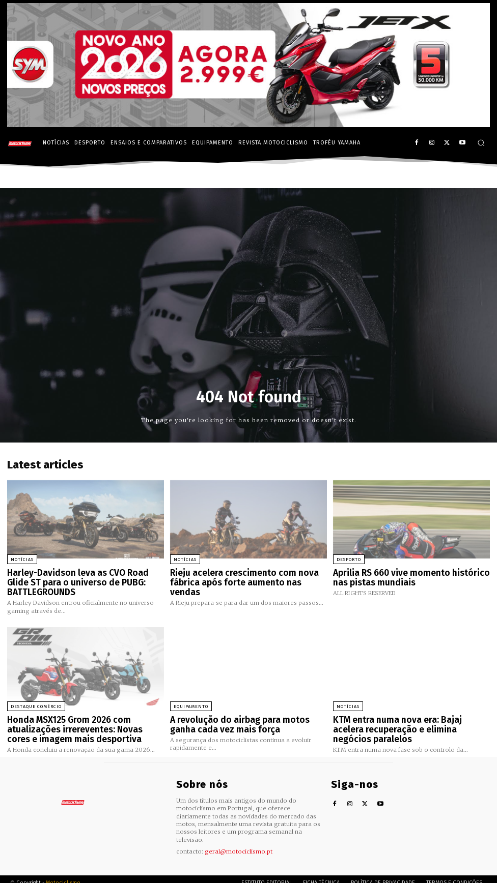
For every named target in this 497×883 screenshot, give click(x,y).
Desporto (349, 559)
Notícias (22, 559)
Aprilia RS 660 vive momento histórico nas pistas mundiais (410, 576)
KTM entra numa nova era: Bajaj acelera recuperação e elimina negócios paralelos (410, 719)
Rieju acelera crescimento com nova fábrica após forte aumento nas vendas (243, 576)
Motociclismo (63, 875)
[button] (481, 143)
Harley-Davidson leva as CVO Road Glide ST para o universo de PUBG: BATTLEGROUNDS (81, 581)
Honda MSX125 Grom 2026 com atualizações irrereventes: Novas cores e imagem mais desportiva (83, 724)
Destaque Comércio (36, 702)
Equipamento (191, 702)
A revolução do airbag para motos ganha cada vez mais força (245, 719)
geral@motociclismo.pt (238, 843)
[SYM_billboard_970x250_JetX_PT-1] (248, 125)
